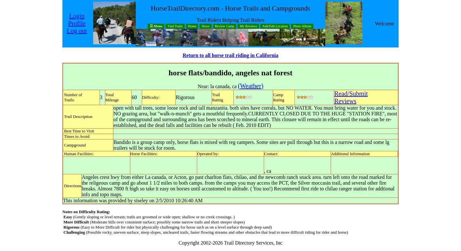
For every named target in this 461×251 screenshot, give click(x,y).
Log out (77, 30)
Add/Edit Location (275, 26)
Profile (76, 23)
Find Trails (175, 26)
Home (192, 26)
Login (77, 16)
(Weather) (250, 85)
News (205, 26)
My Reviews (248, 26)
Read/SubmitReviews (351, 97)
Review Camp (224, 26)
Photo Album (302, 26)
